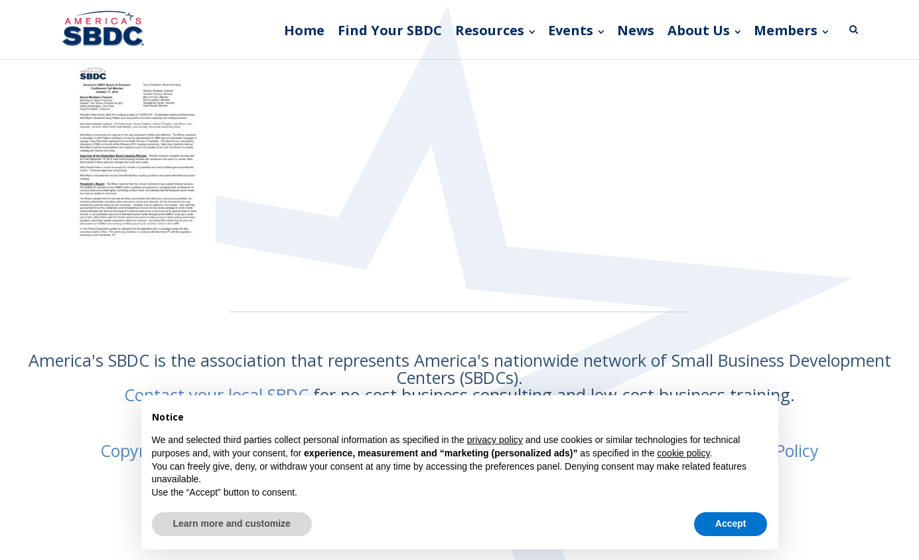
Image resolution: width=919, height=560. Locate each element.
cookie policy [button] (683, 453)
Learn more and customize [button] (232, 523)
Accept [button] (730, 523)
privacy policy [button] (495, 439)
